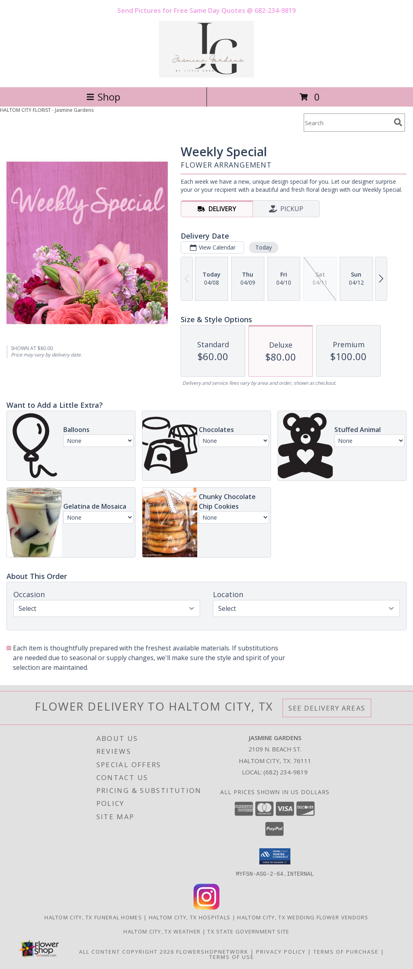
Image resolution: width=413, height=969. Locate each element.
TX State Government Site (248, 931)
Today (263, 247)
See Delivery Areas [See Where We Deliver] (326, 708)
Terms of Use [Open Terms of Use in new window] (231, 956)
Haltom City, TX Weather (161, 931)
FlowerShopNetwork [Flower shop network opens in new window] (212, 951)
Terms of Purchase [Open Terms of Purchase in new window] (346, 951)
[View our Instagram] (206, 907)
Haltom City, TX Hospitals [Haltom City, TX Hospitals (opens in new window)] (190, 917)
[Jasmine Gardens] (206, 75)
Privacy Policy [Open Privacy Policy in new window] (281, 951)
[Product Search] (347, 122)
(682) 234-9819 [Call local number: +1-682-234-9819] (285, 772)
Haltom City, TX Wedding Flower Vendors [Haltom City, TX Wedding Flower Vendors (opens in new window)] (302, 917)
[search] (398, 122)
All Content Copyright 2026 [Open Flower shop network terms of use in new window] (126, 951)
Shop (103, 96)
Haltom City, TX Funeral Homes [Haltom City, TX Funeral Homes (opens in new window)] (93, 917)
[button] (274, 856)
